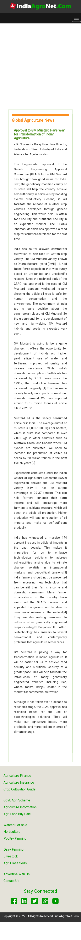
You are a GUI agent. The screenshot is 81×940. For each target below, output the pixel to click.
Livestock (11, 856)
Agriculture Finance (17, 776)
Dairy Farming (13, 849)
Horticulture (12, 832)
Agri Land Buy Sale (17, 814)
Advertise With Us (17, 874)
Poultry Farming (15, 838)
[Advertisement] (39, 66)
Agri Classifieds (15, 863)
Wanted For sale (15, 825)
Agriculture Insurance (19, 782)
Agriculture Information (20, 807)
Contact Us (11, 881)
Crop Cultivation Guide (20, 789)
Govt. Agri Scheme (17, 800)
